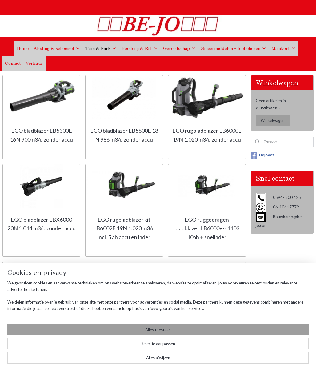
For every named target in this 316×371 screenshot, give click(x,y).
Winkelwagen (273, 120)
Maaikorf (283, 48)
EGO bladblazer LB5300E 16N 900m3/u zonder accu (41, 135)
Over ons (11, 301)
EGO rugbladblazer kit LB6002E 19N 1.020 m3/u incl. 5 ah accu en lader (124, 228)
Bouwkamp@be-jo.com (98, 322)
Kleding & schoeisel (57, 48)
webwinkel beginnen (176, 360)
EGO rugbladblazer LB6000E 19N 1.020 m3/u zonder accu (207, 135)
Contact (13, 63)
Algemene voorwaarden (25, 308)
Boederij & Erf (140, 48)
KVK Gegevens (17, 329)
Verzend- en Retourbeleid (27, 315)
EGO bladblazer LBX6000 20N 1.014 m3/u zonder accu (41, 224)
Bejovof (262, 155)
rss (155, 360)
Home (23, 48)
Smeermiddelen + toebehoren (233, 48)
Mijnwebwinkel (227, 360)
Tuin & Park (101, 48)
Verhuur (34, 63)
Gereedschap (179, 48)
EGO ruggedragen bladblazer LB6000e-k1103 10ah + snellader (206, 228)
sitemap (144, 360)
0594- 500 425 (91, 312)
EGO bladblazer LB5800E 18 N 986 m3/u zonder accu (124, 135)
